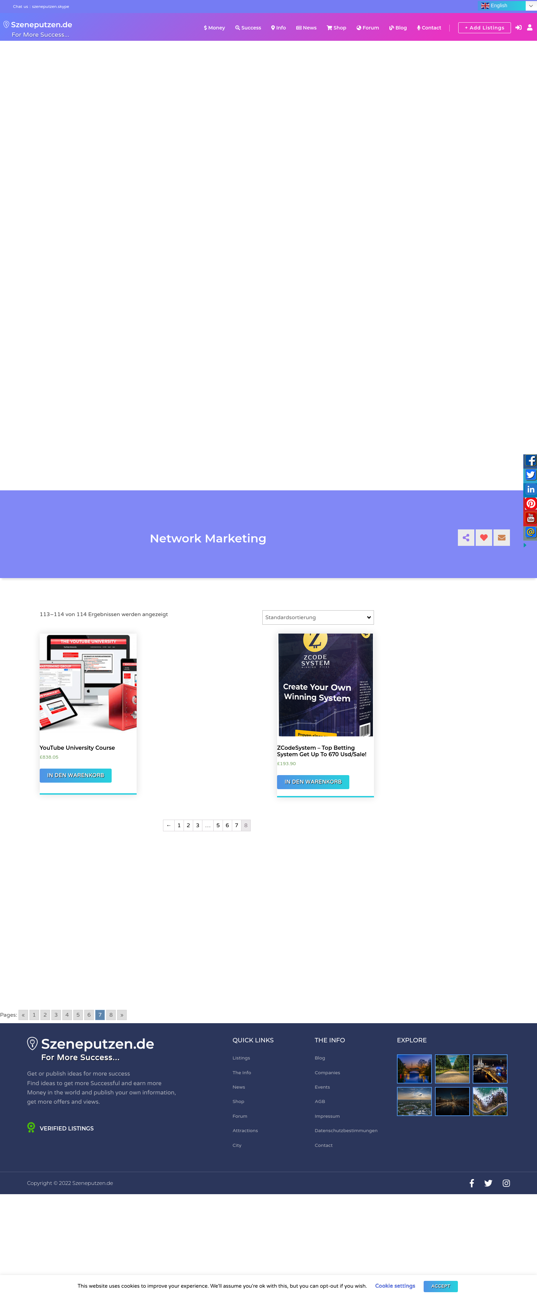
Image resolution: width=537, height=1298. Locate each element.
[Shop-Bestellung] (318, 617)
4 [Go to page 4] (67, 1015)
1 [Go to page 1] (34, 1015)
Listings (241, 1058)
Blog (398, 28)
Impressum (327, 1116)
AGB (320, 1101)
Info (278, 28)
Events (322, 1087)
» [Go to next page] (121, 1015)
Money (214, 28)
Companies (327, 1073)
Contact (429, 28)
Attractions (245, 1131)
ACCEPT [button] (440, 1286)
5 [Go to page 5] (78, 1015)
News (306, 28)
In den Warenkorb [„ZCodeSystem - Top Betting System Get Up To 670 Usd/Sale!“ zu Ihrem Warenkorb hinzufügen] (313, 782)
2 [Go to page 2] (45, 1015)
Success (248, 28)
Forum (368, 28)
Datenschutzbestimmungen (346, 1131)
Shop (336, 28)
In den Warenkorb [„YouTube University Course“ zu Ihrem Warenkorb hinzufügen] (75, 775)
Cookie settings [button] (395, 1286)
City (237, 1145)
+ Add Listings (484, 28)
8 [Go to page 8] (111, 1015)
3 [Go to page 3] (56, 1015)
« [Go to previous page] (23, 1015)
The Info (242, 1073)
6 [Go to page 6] (89, 1015)
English (494, 6)
